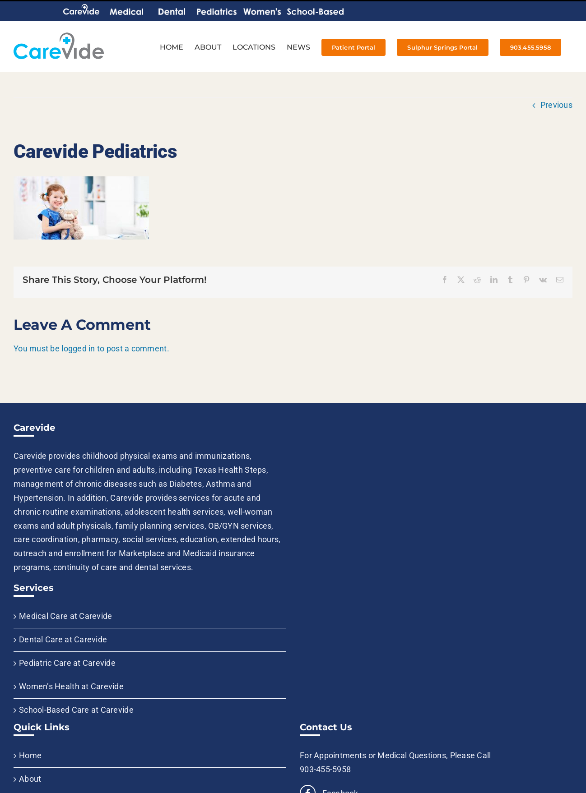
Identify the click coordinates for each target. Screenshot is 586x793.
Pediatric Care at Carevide (67, 663)
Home (30, 755)
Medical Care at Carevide (65, 616)
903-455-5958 (325, 769)
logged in (78, 348)
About (30, 779)
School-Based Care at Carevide (76, 710)
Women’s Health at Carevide (71, 686)
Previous (556, 105)
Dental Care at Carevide (63, 639)
